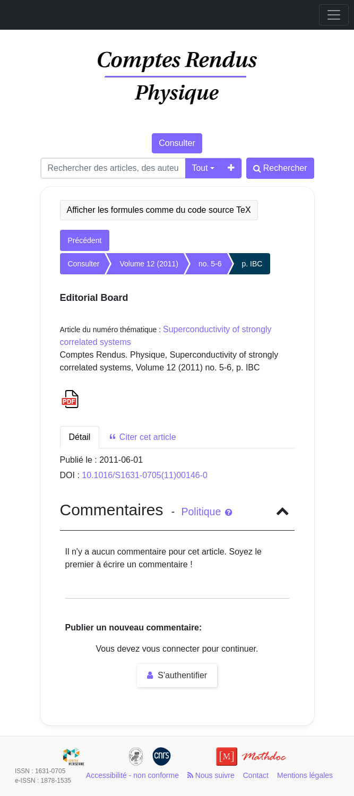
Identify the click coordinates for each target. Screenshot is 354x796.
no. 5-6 (210, 263)
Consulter (177, 143)
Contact (256, 775)
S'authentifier (177, 675)
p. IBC (252, 263)
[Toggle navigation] (334, 14)
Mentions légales (305, 775)
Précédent (85, 240)
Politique (206, 511)
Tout (200, 167)
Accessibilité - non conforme (132, 775)
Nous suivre (211, 775)
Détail (80, 437)
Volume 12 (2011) (148, 263)
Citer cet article (142, 437)
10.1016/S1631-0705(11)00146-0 (145, 475)
